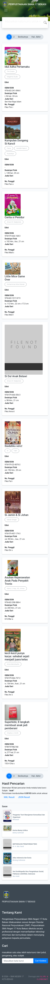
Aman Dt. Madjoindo (14, 222)
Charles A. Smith (12, 733)
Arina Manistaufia (13, 664)
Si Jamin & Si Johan (16, 515)
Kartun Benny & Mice (20, 830)
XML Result (9, 797)
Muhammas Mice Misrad (15, 284)
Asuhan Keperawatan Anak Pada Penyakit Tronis (17, 580)
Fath (15, 451)
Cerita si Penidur (14, 217)
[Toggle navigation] (6, 10)
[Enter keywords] (17, 960)
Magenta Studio (12, 77)
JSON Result (24, 797)
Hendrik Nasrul (21, 148)
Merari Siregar (12, 520)
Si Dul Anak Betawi (16, 376)
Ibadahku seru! (13, 446)
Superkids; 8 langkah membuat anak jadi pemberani (17, 725)
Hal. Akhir (36, 37)
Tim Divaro (10, 71)
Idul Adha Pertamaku (17, 66)
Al (7, 451)
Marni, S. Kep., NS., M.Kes (16, 588)
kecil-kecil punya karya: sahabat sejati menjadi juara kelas (17, 656)
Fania (9, 148)
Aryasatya (10, 154)
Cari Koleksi (40, 960)
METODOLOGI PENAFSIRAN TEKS (25, 844)
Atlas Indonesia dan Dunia (22, 858)
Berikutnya (23, 37)
